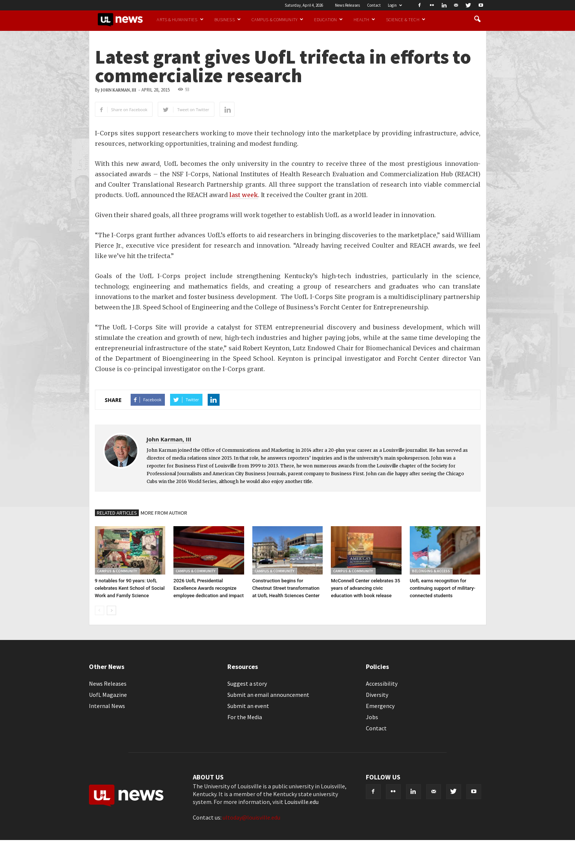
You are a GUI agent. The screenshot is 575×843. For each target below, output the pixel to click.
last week (243, 195)
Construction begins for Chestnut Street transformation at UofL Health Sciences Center (286, 588)
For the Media (244, 717)
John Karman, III (118, 90)
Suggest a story (247, 683)
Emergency (380, 706)
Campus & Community (277, 19)
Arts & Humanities (180, 19)
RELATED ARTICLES (117, 512)
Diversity (377, 694)
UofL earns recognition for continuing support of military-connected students (442, 588)
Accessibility (381, 683)
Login (395, 5)
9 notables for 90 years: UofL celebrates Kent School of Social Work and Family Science (130, 588)
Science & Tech (405, 19)
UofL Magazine (108, 694)
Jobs (372, 717)
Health (364, 19)
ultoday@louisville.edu (251, 817)
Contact (374, 5)
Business (227, 19)
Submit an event (248, 706)
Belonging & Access (431, 571)
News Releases (347, 5)
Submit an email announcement (268, 694)
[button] (477, 19)
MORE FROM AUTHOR (164, 512)
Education (328, 19)
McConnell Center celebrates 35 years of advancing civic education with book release (365, 588)
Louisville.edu (301, 801)
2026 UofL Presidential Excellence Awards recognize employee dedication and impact (208, 588)
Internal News (107, 706)
